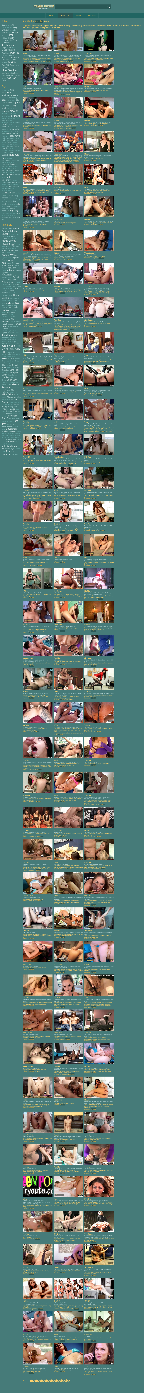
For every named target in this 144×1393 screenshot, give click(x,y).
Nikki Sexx (13, 402)
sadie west (87, 1007)
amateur (6, 92)
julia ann (68, 128)
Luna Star (12, 379)
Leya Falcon (12, 375)
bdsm (4, 103)
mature (17, 175)
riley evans (108, 1005)
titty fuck (12, 213)
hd (3, 157)
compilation (5, 122)
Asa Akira (12, 268)
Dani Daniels (13, 307)
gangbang (5, 150)
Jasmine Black (13, 327)
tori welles (37, 1071)
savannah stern (33, 836)
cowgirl (5, 124)
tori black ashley (64, 26)
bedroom (59, 1002)
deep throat (10, 133)
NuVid (4, 50)
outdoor (8, 188)
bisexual (48, 258)
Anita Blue (11, 263)
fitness (103, 291)
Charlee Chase (13, 293)
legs (14, 168)
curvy (16, 131)
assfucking (13, 98)
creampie (5, 127)
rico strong (32, 801)
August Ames (13, 273)
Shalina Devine (9, 431)
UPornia (5, 67)
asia (55, 26)
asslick (34, 495)
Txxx (12, 65)
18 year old (5, 90)
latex (112, 1239)
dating (39, 1339)
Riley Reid (12, 415)
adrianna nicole (64, 160)
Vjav (3, 75)
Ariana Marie (7, 265)
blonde (5, 111)
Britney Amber (8, 282)
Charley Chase (7, 295)
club (75, 798)
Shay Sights (10, 433)
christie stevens (95, 868)
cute (3, 133)
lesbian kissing (77, 26)
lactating (94, 323)
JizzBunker (8, 45)
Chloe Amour (14, 298)
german (11, 150)
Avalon (10, 277)
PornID (4, 55)
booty (10, 113)
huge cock (48, 1339)
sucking (12, 208)
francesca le (94, 125)
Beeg (15, 27)
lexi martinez (63, 61)
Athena (11, 270)
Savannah (11, 428)
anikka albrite (69, 1309)
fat (8, 144)
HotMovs (5, 40)
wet (10, 217)
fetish (16, 146)
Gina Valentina (15, 321)
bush (41, 425)
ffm (34, 868)
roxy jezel (62, 161)
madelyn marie (33, 1309)
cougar (12, 122)
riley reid (42, 61)
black (15, 108)
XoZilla (17, 75)
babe (4, 100)
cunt (11, 131)
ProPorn (15, 57)
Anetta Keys (11, 252)
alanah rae (94, 1005)
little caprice (94, 599)
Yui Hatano (14, 454)
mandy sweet (32, 326)
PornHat (14, 52)
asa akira (62, 128)
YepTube (5, 80)
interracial (5, 164)
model (4, 182)
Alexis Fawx (8, 243)
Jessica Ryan (12, 339)
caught (37, 562)
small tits (5, 204)
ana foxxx (101, 430)
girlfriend (17, 150)
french (71, 1204)
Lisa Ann (6, 377)
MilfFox (14, 48)
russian (4, 200)
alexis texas (32, 498)
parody (25, 91)
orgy (3, 188)
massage (11, 172)
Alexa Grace (12, 238)
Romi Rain (6, 418)
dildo (3, 136)
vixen (109, 26)
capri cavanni (48, 26)
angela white (108, 430)
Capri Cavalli (16, 286)
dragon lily (93, 395)
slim (102, 1106)
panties (14, 188)
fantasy (4, 144)
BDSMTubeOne (7, 28)
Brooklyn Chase (14, 284)
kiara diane (32, 870)
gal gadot (35, 28)
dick (18, 133)
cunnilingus (5, 131)
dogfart (115, 26)
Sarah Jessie (11, 424)
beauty (9, 103)
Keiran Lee (8, 358)
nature (4, 184)
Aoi (17, 263)
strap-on (17, 206)
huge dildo (56, 1004)
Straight (51, 15)
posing (71, 530)
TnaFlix (12, 62)
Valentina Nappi (9, 446)
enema (90, 323)
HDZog (4, 38)
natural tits (16, 182)
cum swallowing (102, 902)
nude (4, 186)
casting (4, 118)
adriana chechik (95, 530)
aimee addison (73, 733)
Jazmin (17, 333)
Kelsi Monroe (10, 361)
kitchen (48, 1036)
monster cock (39, 259)
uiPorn (17, 65)
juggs (6, 166)
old (7, 186)
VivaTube (14, 73)
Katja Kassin (11, 356)
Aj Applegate (6, 236)
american (15, 93)
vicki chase (109, 431)
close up (5, 120)
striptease (5, 208)
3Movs (4, 25)
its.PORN (6, 42)
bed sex (59, 427)
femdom (10, 146)
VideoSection (9, 70)
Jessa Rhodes (7, 337)
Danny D (6, 310)
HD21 (4, 35)
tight (7, 213)
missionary (6, 180)
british (8, 116)
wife (18, 217)
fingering (5, 148)
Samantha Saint (7, 421)
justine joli (32, 1239)
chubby (16, 118)
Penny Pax (12, 407)
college (11, 120)
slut (14, 202)
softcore (12, 204)
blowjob (14, 110)
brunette (16, 115)
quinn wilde (56, 28)
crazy (10, 124)
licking (11, 170)
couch (93, 1138)
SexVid (4, 63)
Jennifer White (9, 335)
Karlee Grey (11, 354)
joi (89, 564)
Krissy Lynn (6, 365)
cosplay (38, 90)
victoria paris (69, 699)
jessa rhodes (71, 328)
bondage (4, 113)
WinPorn (9, 75)
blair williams (101, 26)
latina (10, 168)
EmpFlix (13, 30)
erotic (4, 140)
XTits (4, 78)
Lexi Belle (5, 372)
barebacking (11, 100)
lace (92, 564)
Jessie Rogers (6, 341)
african (90, 427)
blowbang (42, 765)
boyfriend (37, 1338)
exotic (97, 361)
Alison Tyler (10, 246)
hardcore (14, 154)
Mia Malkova (8, 391)
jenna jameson (45, 28)
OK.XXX (12, 50)
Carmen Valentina (7, 288)
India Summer (7, 324)
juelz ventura (32, 565)
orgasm (16, 186)
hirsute (112, 562)
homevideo (6, 160)
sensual (17, 200)
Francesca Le (6, 316)
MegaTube (6, 48)
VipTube (5, 73)
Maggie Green (14, 382)
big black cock (7, 105)
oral (11, 186)
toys (18, 213)
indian (13, 162)
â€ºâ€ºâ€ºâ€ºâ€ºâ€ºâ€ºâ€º (50, 1381)
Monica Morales (14, 397)
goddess (41, 1104)
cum (18, 127)
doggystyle (15, 136)
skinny (10, 202)
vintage (12, 215)
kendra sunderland (34, 61)
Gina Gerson (7, 320)
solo (18, 204)
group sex (5, 152)
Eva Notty (11, 315)
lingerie (18, 170)
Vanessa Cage (8, 448)
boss (93, 159)
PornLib (11, 55)
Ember (4, 315)
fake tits (14, 142)
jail (109, 1239)
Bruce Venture (6, 286)
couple (17, 122)
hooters (13, 160)
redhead (5, 198)
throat (3, 213)
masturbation (8, 174)
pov (13, 193)
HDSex (11, 35)
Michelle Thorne (14, 392)
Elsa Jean (11, 312)
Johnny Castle (13, 343)
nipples (15, 184)
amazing (28, 125)
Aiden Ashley (15, 234)
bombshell (29, 934)
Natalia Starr (6, 400)
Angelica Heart (6, 258)
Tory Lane (9, 444)
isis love (31, 261)
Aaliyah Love (7, 229)
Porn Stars (65, 15)
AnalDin (11, 25)
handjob (5, 155)
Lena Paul (14, 370)
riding (10, 198)
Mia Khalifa (6, 390)
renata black (64, 329)
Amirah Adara (8, 250)
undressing (26, 1307)
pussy (10, 195)
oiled (77, 902)
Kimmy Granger (11, 363)
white (14, 217)
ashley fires (63, 259)
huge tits (97, 1004)
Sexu (13, 60)
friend (43, 1339)
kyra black (79, 328)
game (76, 1306)
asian (9, 95)
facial (9, 142)
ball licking (29, 527)
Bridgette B (11, 280)
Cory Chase (12, 302)
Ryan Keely (16, 418)
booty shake (73, 58)
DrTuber (5, 30)
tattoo (4, 211)
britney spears (136, 26)
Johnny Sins (9, 345)
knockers (4, 168)
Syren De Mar (10, 439)
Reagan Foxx (11, 411)
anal (4, 95)
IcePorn (13, 40)
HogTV (11, 38)
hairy (11, 152)
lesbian (5, 170)
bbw (17, 100)
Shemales (91, 15)
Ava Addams (7, 275)
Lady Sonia (10, 367)
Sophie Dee (10, 437)
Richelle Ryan (11, 413)
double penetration (8, 138)
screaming (10, 200)
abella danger (63, 328)
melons (4, 178)
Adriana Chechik (10, 232)
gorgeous (109, 1272)
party (70, 59)
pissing (10, 190)
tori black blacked (89, 26)
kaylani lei (72, 160)
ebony (18, 138)
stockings (9, 206)
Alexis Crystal (9, 240)
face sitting (68, 1271)
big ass (16, 102)
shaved (4, 202)
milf (9, 177)
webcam (5, 217)
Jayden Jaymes (8, 333)
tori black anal (37, 26)
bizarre (86, 867)
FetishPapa (6, 32)
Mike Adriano (9, 394)
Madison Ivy (5, 382)
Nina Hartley (9, 404)
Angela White (9, 255)
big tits (9, 108)
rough (15, 198)
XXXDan (11, 78)
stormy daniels (69, 161)
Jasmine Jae (6, 329)
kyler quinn (26, 28)
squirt (3, 206)
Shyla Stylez (10, 435)
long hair (5, 172)
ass (14, 95)
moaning (14, 180)
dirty (7, 136)
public (4, 196)
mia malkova (57, 329)
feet (11, 144)
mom (9, 182)
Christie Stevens (7, 300)
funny (11, 148)
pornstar (6, 192)
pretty (18, 193)
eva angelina (94, 258)
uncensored (5, 215)
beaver (97, 1104)
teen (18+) (12, 210)
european (9, 140)
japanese (14, 164)
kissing (15, 166)
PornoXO (6, 57)
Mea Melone (15, 388)
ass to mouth (29, 323)
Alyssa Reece (12, 248)
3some (12, 90)
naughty (9, 184)
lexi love (31, 731)
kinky (11, 166)
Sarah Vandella (7, 426)
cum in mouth (6, 129)
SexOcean (6, 60)
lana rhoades (32, 769)
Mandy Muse (6, 385)
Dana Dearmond (7, 305)
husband (7, 162)
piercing (4, 190)
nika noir (62, 1039)
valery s (68, 94)
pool (26, 664)
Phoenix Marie (8, 409)
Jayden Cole (12, 331)
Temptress (10, 441)
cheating (10, 118)
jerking (86, 564)
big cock (37, 191)
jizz (3, 166)
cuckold (12, 127)
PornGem (5, 53)
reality (16, 196)
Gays (78, 15)
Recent (47, 21)
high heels (8, 158)
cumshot (16, 129)
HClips (15, 32)
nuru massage (124, 26)
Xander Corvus (8, 453)
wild (3, 219)
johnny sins (32, 428)
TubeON (5, 65)
